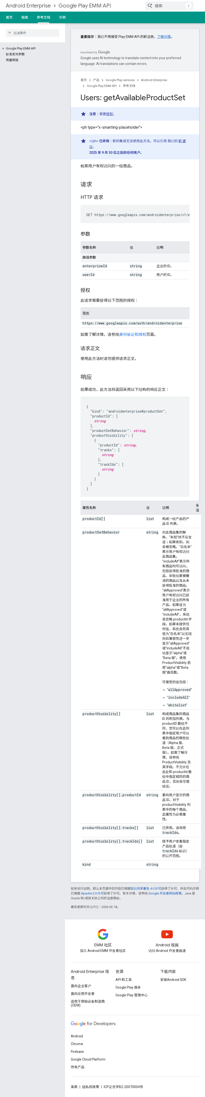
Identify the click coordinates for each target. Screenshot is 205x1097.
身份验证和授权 (132, 334)
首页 (9, 17)
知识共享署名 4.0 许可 (146, 888)
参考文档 (129, 86)
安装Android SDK (173, 980)
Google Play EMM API (85, 5)
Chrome (77, 1044)
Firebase (77, 1052)
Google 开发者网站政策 (165, 893)
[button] (31, 48)
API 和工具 (124, 980)
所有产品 (77, 1067)
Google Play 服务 (128, 987)
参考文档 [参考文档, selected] (43, 17)
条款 (74, 1087)
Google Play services (120, 80)
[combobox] (169, 5)
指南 (24, 17)
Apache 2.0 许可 (92, 893)
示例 (62, 17)
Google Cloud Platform (88, 1059)
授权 (109, 114)
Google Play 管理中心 (132, 995)
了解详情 (164, 37)
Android (77, 1036)
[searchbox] (32, 33)
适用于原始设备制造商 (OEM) (88, 1003)
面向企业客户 (81, 986)
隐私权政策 (90, 1087)
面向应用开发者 (83, 994)
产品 (96, 80)
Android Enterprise (28, 5)
